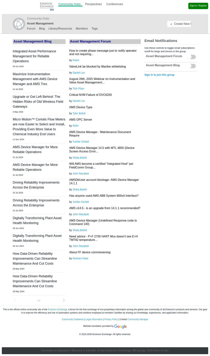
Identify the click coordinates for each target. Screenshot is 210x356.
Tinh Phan (78, 88)
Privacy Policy (111, 319)
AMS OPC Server (80, 119)
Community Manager (138, 319)
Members (82, 28)
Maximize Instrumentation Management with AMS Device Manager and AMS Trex (35, 79)
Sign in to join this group (159, 74)
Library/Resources (60, 28)
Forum (31, 28)
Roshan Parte (80, 258)
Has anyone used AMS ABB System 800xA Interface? (104, 195)
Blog (42, 28)
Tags (95, 28)
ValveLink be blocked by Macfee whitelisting (97, 66)
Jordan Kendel (81, 201)
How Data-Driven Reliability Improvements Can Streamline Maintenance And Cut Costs (35, 258)
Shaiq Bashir (80, 157)
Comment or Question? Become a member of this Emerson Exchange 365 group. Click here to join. (105, 350)
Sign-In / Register (198, 5)
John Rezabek (81, 173)
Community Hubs (69, 4)
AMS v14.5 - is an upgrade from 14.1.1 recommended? (104, 208)
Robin (76, 60)
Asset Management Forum (164, 56)
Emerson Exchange (57, 309)
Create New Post (181, 23)
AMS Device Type (80, 107)
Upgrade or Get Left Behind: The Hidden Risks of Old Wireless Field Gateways (38, 101)
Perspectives (93, 4)
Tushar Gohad (80, 141)
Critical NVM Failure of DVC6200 (90, 94)
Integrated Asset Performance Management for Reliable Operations (34, 56)
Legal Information (94, 319)
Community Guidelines (73, 319)
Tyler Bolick (79, 113)
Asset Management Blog (32, 41)
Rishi (75, 125)
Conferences (114, 4)
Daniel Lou (79, 72)
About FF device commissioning (90, 252)
